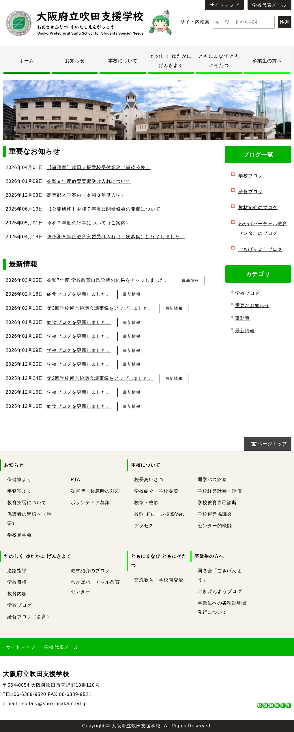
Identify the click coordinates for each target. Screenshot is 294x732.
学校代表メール (269, 5)
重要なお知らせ (252, 305)
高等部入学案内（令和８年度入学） (86, 195)
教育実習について (27, 502)
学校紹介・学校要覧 (156, 491)
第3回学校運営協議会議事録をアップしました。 (100, 308)
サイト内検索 (227, 21)
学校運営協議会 (215, 514)
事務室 (242, 318)
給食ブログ (250, 191)
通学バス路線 (212, 479)
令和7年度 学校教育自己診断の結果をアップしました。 (108, 280)
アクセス (144, 525)
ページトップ (272, 443)
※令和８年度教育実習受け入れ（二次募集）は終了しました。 (116, 236)
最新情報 (190, 280)
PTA (75, 479)
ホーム (26, 60)
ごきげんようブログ (260, 249)
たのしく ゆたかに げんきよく (37, 556)
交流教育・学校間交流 (158, 579)
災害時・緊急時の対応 (95, 491)
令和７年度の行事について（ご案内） (89, 222)
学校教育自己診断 (217, 502)
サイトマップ (224, 5)
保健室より (19, 479)
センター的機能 (215, 525)
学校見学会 (19, 534)
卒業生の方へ (267, 60)
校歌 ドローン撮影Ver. (159, 514)
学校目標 (17, 582)
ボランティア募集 (90, 502)
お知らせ (75, 60)
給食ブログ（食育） (29, 616)
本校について (123, 60)
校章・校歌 (146, 502)
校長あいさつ (149, 479)
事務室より (19, 491)
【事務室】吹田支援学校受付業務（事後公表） (98, 167)
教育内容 (17, 593)
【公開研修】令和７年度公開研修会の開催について (103, 209)
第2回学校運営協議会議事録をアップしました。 (100, 378)
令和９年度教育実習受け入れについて (89, 181)
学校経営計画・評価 (220, 491)
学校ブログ (250, 175)
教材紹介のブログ (258, 207)
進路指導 (17, 570)
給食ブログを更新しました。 (79, 294)
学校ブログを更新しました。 (79, 336)
